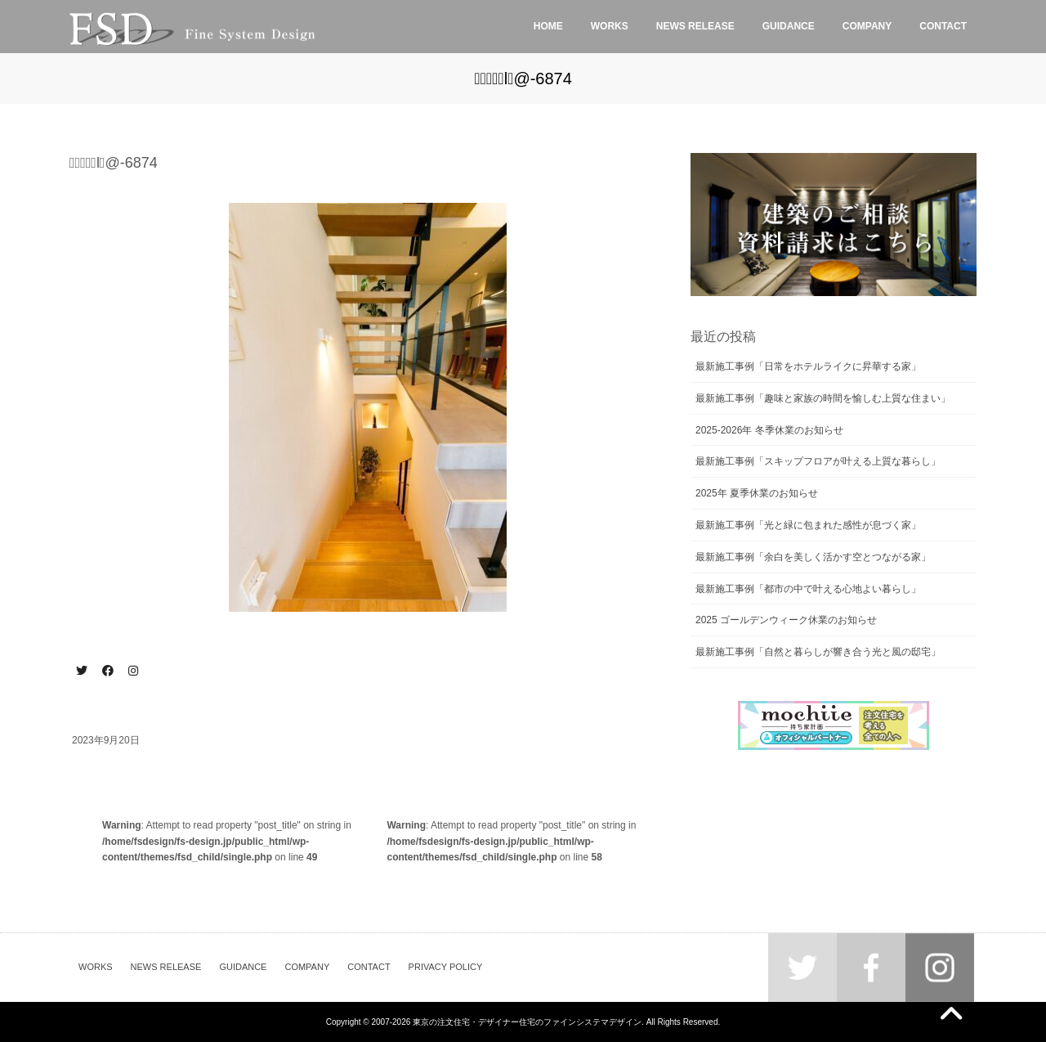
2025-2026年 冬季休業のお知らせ (769, 430)
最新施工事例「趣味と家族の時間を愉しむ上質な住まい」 (822, 398)
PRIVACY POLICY (446, 967)
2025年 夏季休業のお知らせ (756, 493)
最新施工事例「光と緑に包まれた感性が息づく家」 (808, 525)
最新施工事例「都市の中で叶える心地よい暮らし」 (808, 589)
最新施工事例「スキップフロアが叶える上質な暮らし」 (818, 461)
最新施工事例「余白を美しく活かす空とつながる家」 (813, 557)
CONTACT (368, 967)
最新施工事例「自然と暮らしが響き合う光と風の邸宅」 (818, 652)
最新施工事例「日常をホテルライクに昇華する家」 (808, 366)
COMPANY (306, 967)
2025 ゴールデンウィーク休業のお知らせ (786, 620)
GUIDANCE (242, 967)
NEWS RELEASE (166, 967)
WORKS (95, 967)
